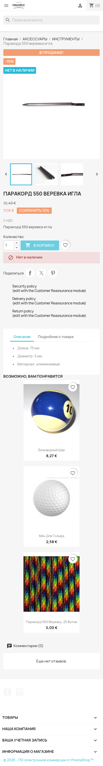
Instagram (19, 692)
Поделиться (30, 273)
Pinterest (52, 273)
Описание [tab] (21, 336)
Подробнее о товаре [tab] (56, 336)
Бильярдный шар (51, 450)
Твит (41, 273)
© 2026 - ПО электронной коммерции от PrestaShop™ (48, 760)
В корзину (39, 245)
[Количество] (8, 245)
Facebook (7, 692)
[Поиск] (51, 20)
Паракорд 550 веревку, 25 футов (51, 622)
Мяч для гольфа (51, 536)
